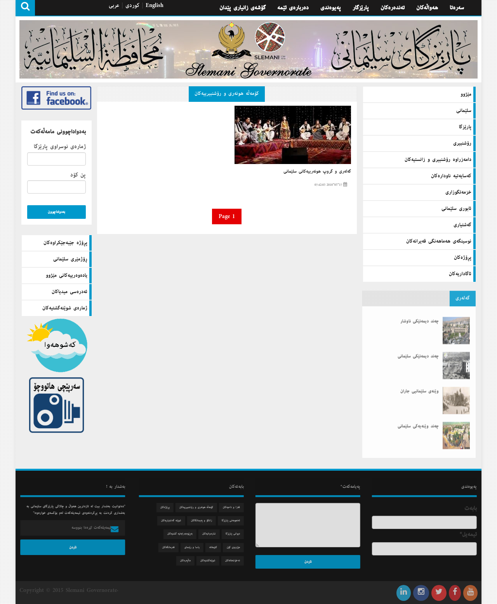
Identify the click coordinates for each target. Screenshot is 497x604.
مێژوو (466, 94)
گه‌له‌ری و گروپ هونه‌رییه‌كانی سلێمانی (317, 171)
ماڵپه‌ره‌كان (190, 561)
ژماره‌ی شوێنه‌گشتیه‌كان (64, 308)
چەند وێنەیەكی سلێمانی (418, 416)
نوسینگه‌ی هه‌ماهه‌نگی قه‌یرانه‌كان (438, 240)
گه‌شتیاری (462, 224)
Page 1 (227, 216)
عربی (114, 5)
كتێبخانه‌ (218, 547)
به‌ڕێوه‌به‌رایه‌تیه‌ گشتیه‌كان (185, 534)
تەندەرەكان (393, 7)
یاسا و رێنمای (197, 547)
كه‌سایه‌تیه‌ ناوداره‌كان (451, 175)
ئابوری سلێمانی (456, 208)
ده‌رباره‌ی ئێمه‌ (293, 7)
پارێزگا (465, 126)
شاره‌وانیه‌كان (214, 534)
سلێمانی (463, 110)
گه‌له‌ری (462, 293)
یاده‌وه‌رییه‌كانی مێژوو (66, 275)
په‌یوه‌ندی (330, 7)
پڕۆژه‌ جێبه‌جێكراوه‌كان (65, 243)
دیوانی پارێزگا (238, 534)
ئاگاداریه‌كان (460, 273)
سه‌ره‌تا (457, 7)
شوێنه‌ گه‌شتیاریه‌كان (176, 520)
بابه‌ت (475, 508)
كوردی (132, 5)
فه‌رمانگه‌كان (173, 547)
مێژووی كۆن (238, 547)
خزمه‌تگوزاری (458, 192)
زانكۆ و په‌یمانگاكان (206, 520)
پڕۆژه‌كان (462, 257)
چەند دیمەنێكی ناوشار (419, 311)
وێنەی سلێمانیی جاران (419, 381)
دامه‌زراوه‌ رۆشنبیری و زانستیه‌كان (438, 159)
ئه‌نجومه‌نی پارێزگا (236, 520)
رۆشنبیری (462, 143)
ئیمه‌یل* (473, 534)
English (154, 5)
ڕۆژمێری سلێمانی (70, 259)
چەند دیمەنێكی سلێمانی (418, 346)
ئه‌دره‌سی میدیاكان (69, 292)
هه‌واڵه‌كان (427, 7)
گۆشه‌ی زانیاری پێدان (242, 7)
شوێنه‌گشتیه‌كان (213, 561)
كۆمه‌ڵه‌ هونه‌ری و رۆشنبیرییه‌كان (227, 94)
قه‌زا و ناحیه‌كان (236, 507)
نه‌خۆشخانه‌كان (237, 561)
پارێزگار (361, 7)
